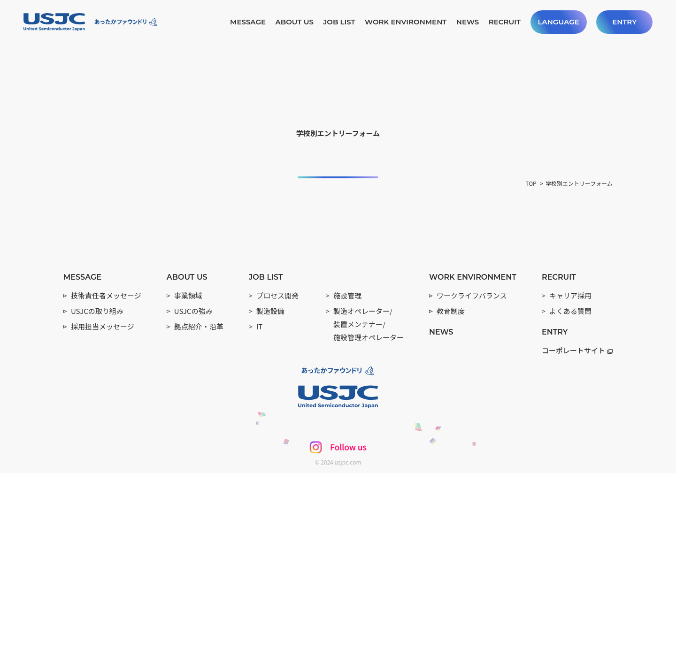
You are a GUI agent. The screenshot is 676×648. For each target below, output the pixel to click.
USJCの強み (193, 486)
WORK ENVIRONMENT (405, 21)
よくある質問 (570, 486)
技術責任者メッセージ (106, 470)
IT (259, 501)
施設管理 (347, 470)
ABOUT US (294, 21)
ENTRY (624, 21)
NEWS (467, 21)
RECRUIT (505, 21)
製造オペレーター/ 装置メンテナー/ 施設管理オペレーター (368, 499)
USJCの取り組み (97, 486)
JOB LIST (339, 21)
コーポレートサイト (577, 525)
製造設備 (270, 486)
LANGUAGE (558, 21)
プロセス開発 (277, 470)
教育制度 (451, 486)
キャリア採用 (570, 470)
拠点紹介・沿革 (198, 501)
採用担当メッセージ (102, 501)
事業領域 (188, 470)
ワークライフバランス (472, 470)
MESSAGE (248, 21)
